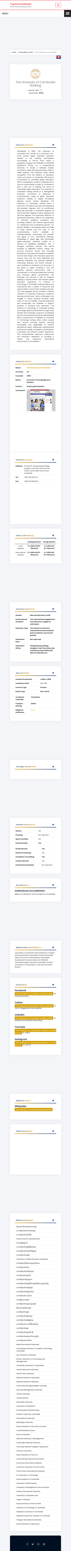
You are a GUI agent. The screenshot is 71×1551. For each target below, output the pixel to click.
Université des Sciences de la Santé (30, 1459)
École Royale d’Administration (27, 1410)
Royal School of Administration (28, 1239)
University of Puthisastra (25, 1406)
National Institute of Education (28, 1378)
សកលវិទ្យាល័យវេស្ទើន (23, 1255)
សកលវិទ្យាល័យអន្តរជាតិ (23, 1275)
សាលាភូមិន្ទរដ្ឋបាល (22, 1243)
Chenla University (23, 1394)
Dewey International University (28, 1491)
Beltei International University (27, 1344)
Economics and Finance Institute (29, 1463)
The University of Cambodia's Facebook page (34, 994)
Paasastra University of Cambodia (29, 1512)
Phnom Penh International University (30, 1471)
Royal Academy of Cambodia (27, 1479)
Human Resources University (27, 1369)
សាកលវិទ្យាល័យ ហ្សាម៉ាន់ (24, 1296)
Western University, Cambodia (28, 1414)
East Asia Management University (29, 1390)
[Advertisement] (35, 31)
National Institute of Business (27, 1382)
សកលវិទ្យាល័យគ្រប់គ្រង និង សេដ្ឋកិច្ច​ (27, 1336)
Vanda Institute (22, 1398)
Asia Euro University (23, 1451)
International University (25, 1418)
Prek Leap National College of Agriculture (32, 1447)
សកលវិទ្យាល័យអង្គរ (22, 1328)
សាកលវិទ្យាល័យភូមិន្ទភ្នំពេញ (24, 1320)
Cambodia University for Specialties (30, 1365)
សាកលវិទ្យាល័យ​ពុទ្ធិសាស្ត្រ (24, 1316)
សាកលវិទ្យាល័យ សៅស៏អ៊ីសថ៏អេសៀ (27, 1324)
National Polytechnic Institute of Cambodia (33, 1516)
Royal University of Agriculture (28, 1524)
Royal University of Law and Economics (31, 1426)
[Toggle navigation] (58, 5)
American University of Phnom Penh (30, 1467)
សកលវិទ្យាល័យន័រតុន (22, 1267)
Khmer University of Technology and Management (30, 1360)
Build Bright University (24, 1422)
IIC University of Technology (27, 1475)
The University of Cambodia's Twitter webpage (34, 1006)
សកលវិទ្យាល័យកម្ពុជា (22, 1312)
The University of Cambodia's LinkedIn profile (34, 1018)
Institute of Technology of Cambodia (30, 1508)
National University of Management (30, 1438)
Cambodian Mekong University (28, 1443)
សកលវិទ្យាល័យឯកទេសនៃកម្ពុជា (26, 1231)
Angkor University (23, 1499)
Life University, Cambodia (26, 1355)
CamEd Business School (25, 1430)
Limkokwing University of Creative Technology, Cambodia (34, 1349)
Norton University (23, 1434)
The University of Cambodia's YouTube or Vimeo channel (35, 1031)
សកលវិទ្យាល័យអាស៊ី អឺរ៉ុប (24, 1235)
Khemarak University (24, 1402)
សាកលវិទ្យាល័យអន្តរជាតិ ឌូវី (24, 1332)
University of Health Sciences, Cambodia (32, 1259)
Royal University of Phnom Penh (28, 1503)
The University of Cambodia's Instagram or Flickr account (35, 1043)
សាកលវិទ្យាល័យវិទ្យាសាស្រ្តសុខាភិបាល (28, 1263)
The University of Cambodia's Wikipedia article (34, 1109)
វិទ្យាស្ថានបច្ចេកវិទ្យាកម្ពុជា (23, 1308)
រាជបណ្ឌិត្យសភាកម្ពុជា (22, 1300)
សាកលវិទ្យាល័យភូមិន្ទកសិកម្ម (25, 1292)
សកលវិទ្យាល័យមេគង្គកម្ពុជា (24, 1287)
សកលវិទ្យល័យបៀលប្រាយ (24, 1279)
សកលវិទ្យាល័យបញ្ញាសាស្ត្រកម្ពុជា (26, 1304)
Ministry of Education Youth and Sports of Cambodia (35, 894)
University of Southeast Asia (27, 1495)
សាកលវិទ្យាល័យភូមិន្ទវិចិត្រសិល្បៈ (26, 1247)
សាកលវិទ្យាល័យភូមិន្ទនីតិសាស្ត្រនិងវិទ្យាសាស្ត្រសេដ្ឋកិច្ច (32, 1283)
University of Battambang (26, 1483)
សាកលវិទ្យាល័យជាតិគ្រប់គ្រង (25, 1271)
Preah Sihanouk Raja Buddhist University (31, 1386)
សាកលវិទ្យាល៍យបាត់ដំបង (24, 1340)
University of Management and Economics (32, 1487)
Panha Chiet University (25, 1373)
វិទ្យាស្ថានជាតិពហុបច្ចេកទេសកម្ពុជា (26, 1227)
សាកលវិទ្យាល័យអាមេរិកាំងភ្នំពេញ (26, 1251)
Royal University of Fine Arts (27, 1455)
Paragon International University (29, 1520)
